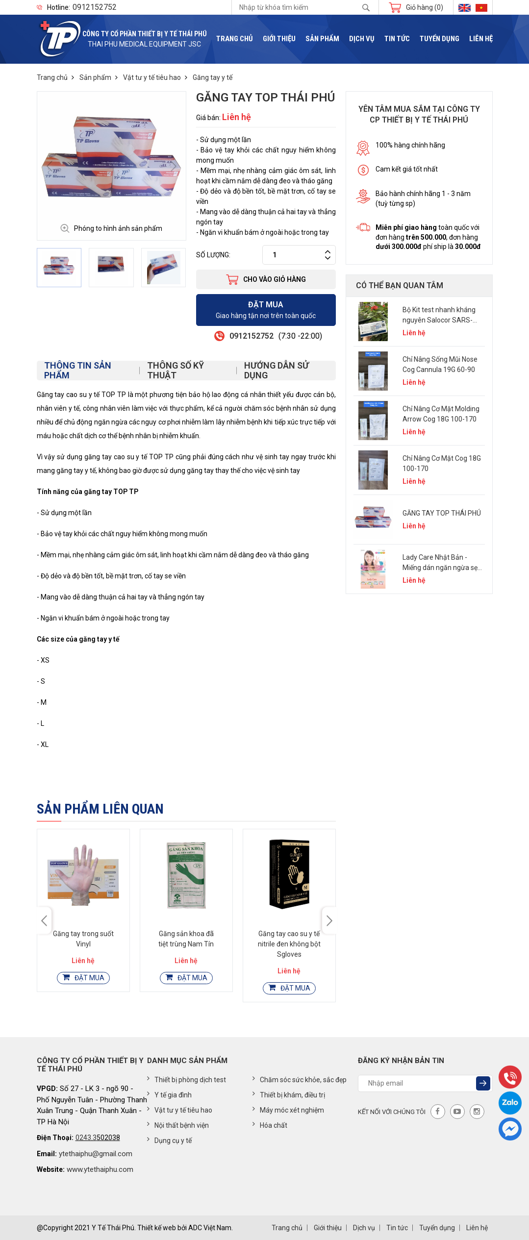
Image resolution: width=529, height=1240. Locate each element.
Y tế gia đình (169, 1094)
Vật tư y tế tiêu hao (152, 77)
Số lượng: (213, 255)
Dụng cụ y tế (169, 1140)
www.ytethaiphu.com (100, 1169)
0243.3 (86, 1137)
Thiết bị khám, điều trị (288, 1094)
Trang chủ (234, 39)
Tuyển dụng (439, 39)
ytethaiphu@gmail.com (95, 1153)
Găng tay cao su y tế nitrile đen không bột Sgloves (289, 944)
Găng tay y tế (212, 77)
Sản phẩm (322, 39)
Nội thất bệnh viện (178, 1124)
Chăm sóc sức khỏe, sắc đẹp (299, 1079)
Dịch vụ (362, 39)
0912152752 (95, 7)
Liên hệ (481, 39)
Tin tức (397, 39)
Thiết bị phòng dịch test (186, 1079)
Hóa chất (269, 1124)
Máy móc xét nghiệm (288, 1109)
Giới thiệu (279, 39)
